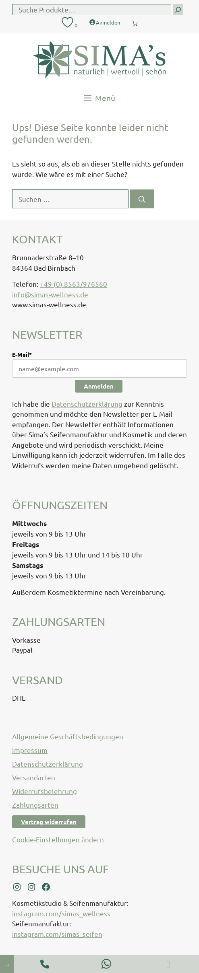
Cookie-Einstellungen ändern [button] (58, 839)
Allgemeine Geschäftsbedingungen (67, 736)
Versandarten (33, 777)
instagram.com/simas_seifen (57, 934)
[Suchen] (142, 199)
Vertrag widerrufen (49, 822)
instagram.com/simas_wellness (61, 913)
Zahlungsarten (35, 804)
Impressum (30, 750)
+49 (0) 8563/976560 (73, 284)
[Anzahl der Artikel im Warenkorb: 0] (135, 21)
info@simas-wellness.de (50, 294)
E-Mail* (22, 354)
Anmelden (99, 386)
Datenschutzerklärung (87, 403)
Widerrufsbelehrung (44, 791)
